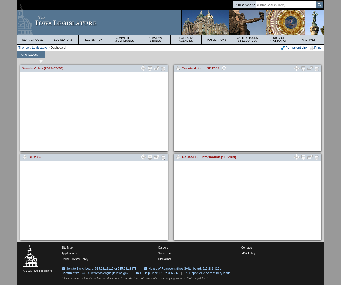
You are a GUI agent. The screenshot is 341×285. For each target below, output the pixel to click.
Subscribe (164, 253)
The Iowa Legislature (32, 47)
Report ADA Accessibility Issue (210, 273)
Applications (69, 253)
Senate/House (32, 39)
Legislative (186, 39)
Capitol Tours (247, 39)
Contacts (246, 247)
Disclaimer (164, 259)
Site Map (67, 247)
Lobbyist (278, 39)
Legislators (63, 39)
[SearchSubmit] (319, 4)
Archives (309, 39)
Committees (124, 39)
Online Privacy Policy (75, 259)
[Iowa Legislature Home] (170, 22)
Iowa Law (155, 39)
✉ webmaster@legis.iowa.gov (108, 273)
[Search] (286, 4)
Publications (216, 39)
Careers (163, 247)
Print (315, 48)
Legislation (94, 39)
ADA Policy (248, 253)
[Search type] (244, 4)
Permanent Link (294, 48)
